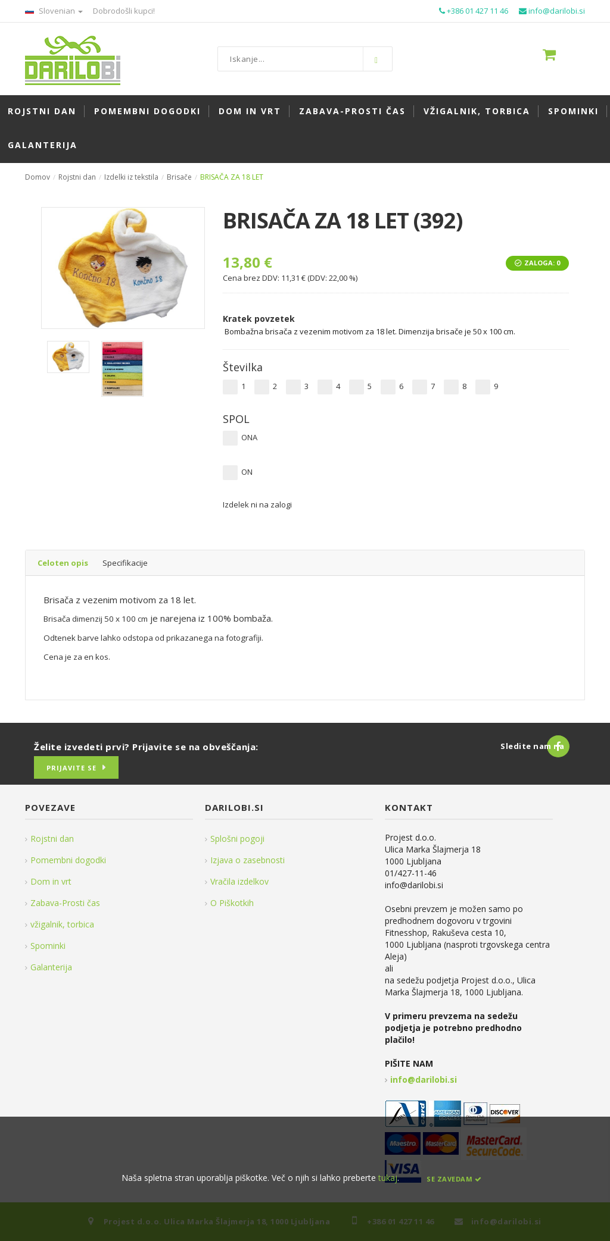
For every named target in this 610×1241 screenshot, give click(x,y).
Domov (37, 177)
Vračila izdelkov (239, 881)
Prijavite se (71, 767)
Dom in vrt (50, 881)
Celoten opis (63, 562)
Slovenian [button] (54, 10)
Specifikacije (125, 562)
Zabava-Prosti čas (65, 902)
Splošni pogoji (237, 838)
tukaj (387, 1177)
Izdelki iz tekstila (131, 177)
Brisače (179, 177)
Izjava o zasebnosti (247, 860)
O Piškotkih (232, 902)
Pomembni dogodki (68, 860)
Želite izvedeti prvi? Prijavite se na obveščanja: (146, 747)
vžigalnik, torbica (62, 924)
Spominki (48, 945)
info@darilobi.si (423, 1079)
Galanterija (51, 967)
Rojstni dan (77, 177)
